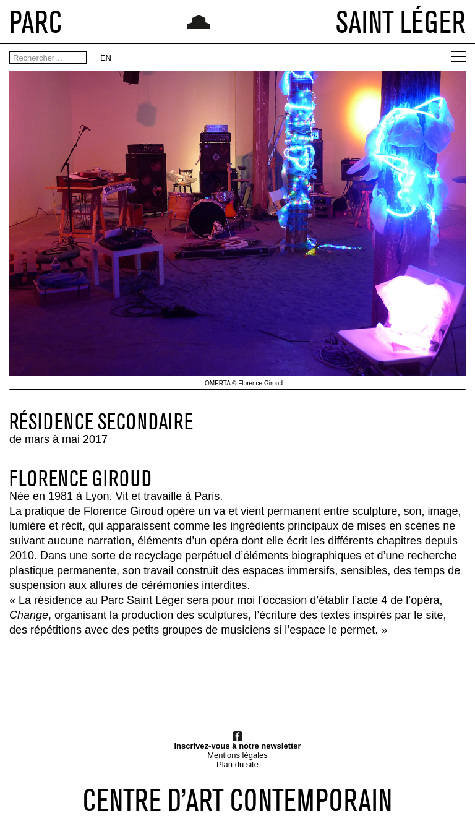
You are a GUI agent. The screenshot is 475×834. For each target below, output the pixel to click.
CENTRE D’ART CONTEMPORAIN (237, 800)
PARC (35, 21)
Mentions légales (237, 755)
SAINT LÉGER (401, 21)
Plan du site (237, 764)
